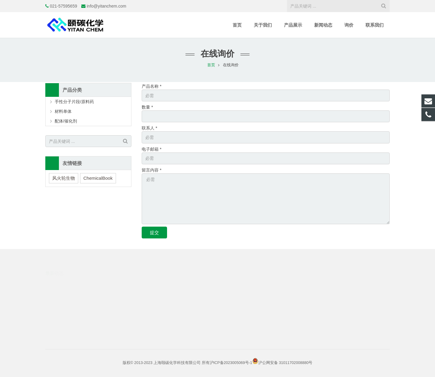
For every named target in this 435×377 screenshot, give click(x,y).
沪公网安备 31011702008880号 (285, 363)
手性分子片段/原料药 (74, 101)
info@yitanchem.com (106, 6)
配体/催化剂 (66, 121)
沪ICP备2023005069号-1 (231, 363)
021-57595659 (63, 6)
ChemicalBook (98, 178)
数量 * (147, 107)
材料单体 (63, 111)
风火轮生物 (63, 178)
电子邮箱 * (151, 149)
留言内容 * (151, 170)
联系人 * (149, 128)
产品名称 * (151, 86)
